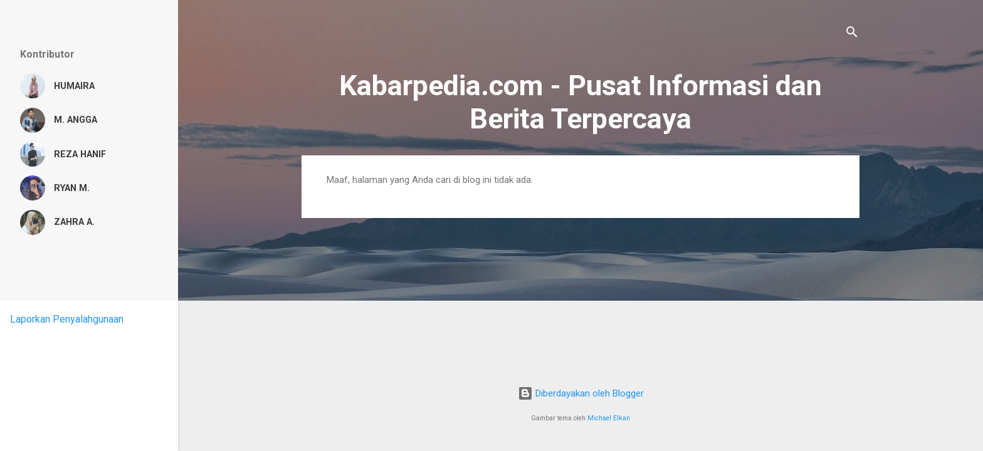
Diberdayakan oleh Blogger (581, 393)
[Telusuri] (851, 34)
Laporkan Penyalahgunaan (67, 319)
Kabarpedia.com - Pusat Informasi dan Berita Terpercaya (580, 102)
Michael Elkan (608, 418)
